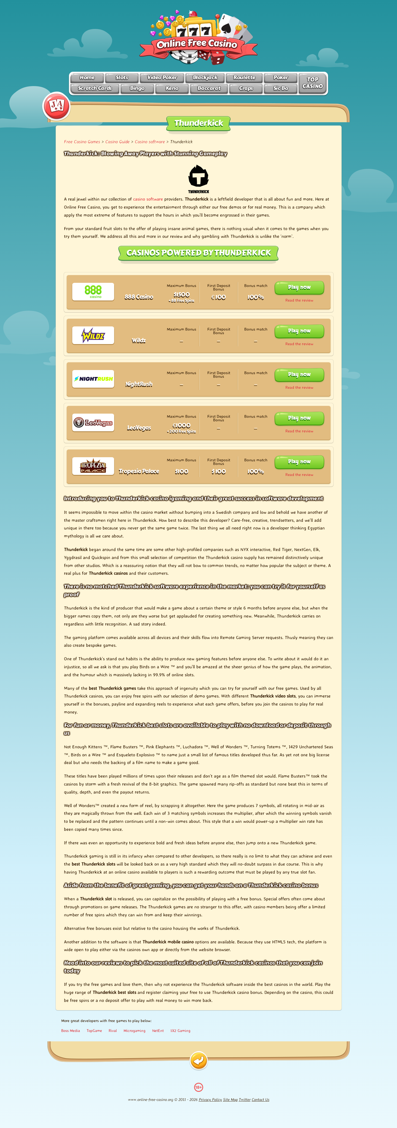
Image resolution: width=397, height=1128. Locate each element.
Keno (172, 88)
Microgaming (135, 1030)
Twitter (245, 1099)
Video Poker (162, 77)
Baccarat (208, 88)
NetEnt (158, 1030)
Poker (280, 77)
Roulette (244, 77)
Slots (122, 77)
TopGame (94, 1030)
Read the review (299, 300)
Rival (113, 1030)
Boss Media (70, 1030)
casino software (148, 199)
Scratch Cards (95, 88)
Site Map (230, 1099)
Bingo (137, 88)
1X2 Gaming (180, 1030)
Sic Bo (280, 88)
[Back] (198, 1061)
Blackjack (205, 77)
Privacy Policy (210, 1099)
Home (87, 77)
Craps (246, 88)
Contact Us (260, 1099)
